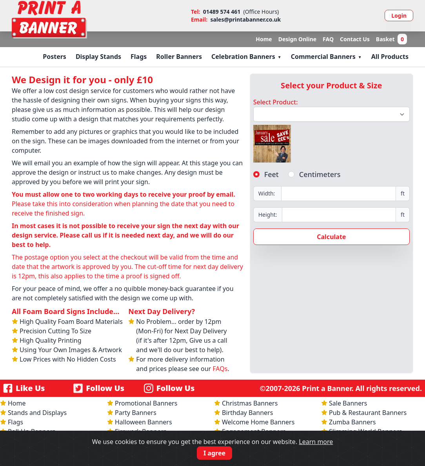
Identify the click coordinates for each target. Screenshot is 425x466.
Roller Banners (179, 56)
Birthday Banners (247, 412)
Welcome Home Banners (258, 422)
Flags (139, 56)
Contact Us (355, 39)
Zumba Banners (352, 422)
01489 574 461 (221, 11)
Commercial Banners (323, 56)
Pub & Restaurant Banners (368, 412)
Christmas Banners (250, 403)
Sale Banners (348, 403)
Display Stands (98, 56)
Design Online (297, 39)
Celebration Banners (243, 56)
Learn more (316, 441)
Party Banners (135, 412)
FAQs (219, 368)
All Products (390, 56)
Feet (271, 174)
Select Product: (275, 102)
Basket (391, 39)
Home (264, 39)
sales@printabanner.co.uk (245, 19)
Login (399, 15)
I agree (214, 453)
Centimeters (320, 174)
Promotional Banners (146, 403)
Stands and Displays (37, 412)
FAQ (328, 39)
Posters (54, 56)
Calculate (331, 236)
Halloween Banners (143, 422)
